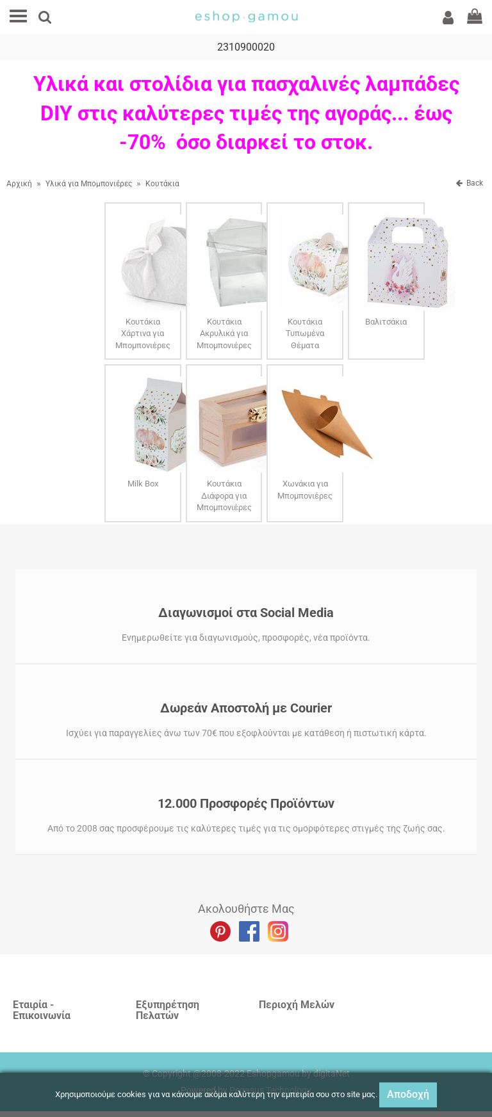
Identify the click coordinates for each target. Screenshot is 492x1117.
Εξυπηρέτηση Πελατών (167, 1011)
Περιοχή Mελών (296, 1005)
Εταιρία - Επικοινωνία (41, 1011)
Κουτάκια (162, 184)
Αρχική (19, 184)
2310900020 (246, 48)
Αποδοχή (408, 1094)
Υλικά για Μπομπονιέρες (88, 184)
